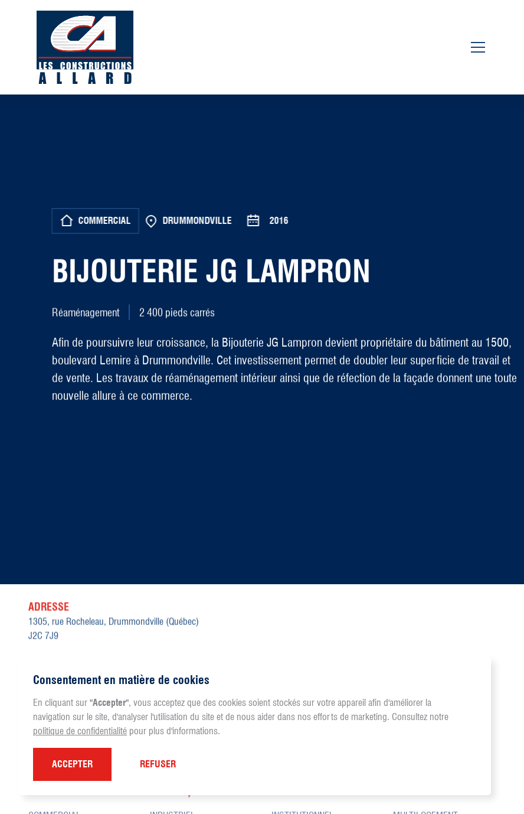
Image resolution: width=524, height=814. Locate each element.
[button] (72, 764)
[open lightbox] (264, 473)
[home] (85, 47)
